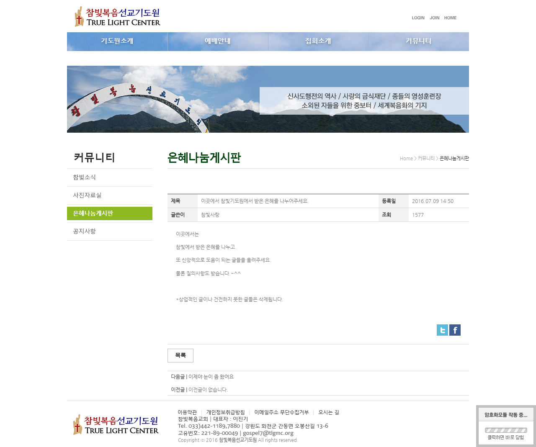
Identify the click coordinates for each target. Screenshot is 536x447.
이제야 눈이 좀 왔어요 (211, 377)
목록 (180, 355)
